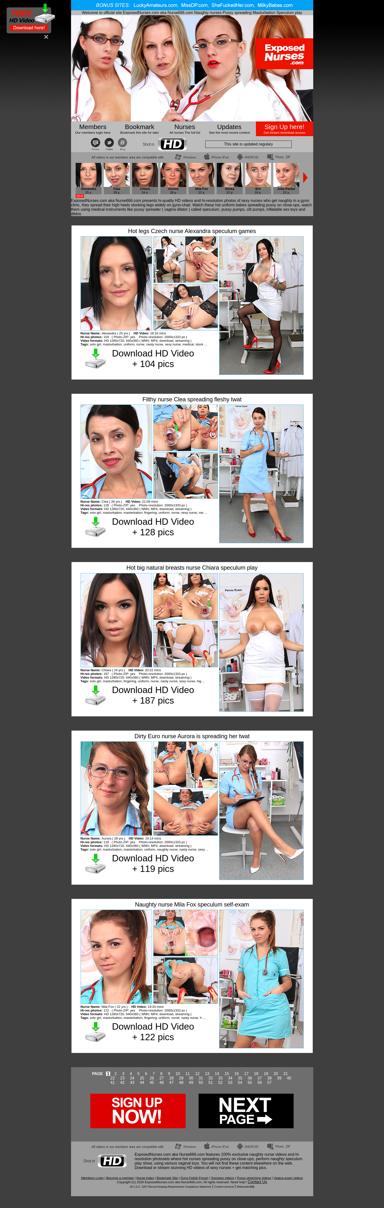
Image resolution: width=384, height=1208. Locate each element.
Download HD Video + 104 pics (153, 358)
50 (201, 1082)
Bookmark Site (167, 1178)
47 (171, 1082)
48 (181, 1082)
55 (250, 1082)
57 (269, 1082)
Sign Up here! (284, 127)
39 (279, 1078)
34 (230, 1078)
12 (197, 1074)
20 (276, 1074)
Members (92, 127)
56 (259, 1082)
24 (132, 1078)
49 (191, 1082)
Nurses (184, 127)
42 (122, 1082)
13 (207, 1074)
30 (191, 1078)
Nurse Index (145, 1178)
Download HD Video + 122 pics (153, 1031)
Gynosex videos (222, 1178)
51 (210, 1082)
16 (236, 1074)
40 (289, 1078)
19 (266, 1074)
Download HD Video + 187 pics (153, 695)
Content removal (223, 1186)
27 (161, 1078)
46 (161, 1082)
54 (240, 1082)
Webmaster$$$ (245, 1186)
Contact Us (257, 1182)
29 (181, 1078)
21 (285, 1074)
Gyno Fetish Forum (194, 1178)
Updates (229, 127)
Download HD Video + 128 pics (153, 526)
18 (256, 1074)
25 (142, 1078)
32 (210, 1078)
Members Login (92, 1178)
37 (259, 1078)
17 (246, 1074)
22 (112, 1078)
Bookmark (139, 127)
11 (187, 1074)
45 (152, 1082)
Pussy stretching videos (254, 1178)
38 (269, 1078)
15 (227, 1074)
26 (152, 1078)
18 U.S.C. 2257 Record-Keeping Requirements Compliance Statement (170, 1186)
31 (201, 1078)
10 (178, 1074)
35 (240, 1078)
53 (230, 1082)
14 (217, 1074)
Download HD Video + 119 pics (153, 863)
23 (122, 1078)
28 (171, 1078)
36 (250, 1078)
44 (142, 1082)
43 (132, 1082)
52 (220, 1082)
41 (112, 1082)
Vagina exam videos (288, 1178)
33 (220, 1078)
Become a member (120, 1178)
